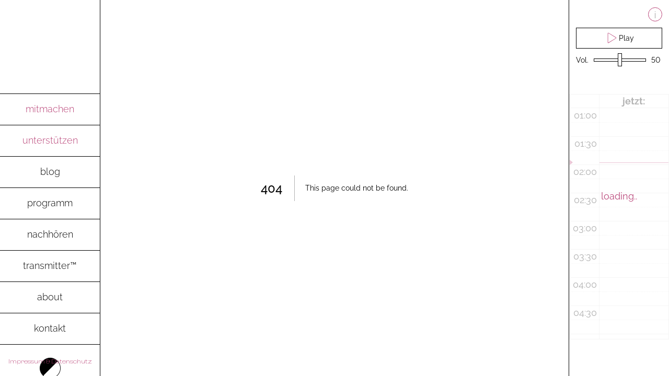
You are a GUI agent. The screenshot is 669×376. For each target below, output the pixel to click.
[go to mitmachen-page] (50, 109)
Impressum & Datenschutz (50, 361)
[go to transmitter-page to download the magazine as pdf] (50, 266)
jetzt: (633, 101)
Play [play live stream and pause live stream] (619, 37)
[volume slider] (620, 60)
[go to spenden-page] (50, 141)
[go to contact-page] (50, 329)
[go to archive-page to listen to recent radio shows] (50, 235)
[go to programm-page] (50, 203)
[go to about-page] (50, 297)
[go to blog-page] (50, 172)
